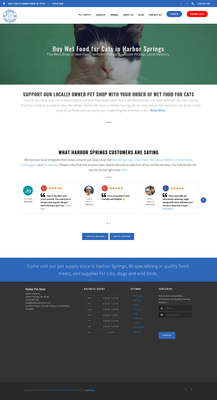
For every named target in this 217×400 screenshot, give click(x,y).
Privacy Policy (48, 390)
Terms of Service (64, 390)
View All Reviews (95, 236)
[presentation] (175, 323)
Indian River (183, 160)
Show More (168, 208)
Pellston (168, 160)
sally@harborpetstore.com (38, 302)
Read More (157, 110)
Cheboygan (28, 165)
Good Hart (141, 160)
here (124, 170)
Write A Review (122, 236)
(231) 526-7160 (32, 299)
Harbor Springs (122, 160)
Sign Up (167, 335)
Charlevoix (51, 165)
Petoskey (155, 160)
